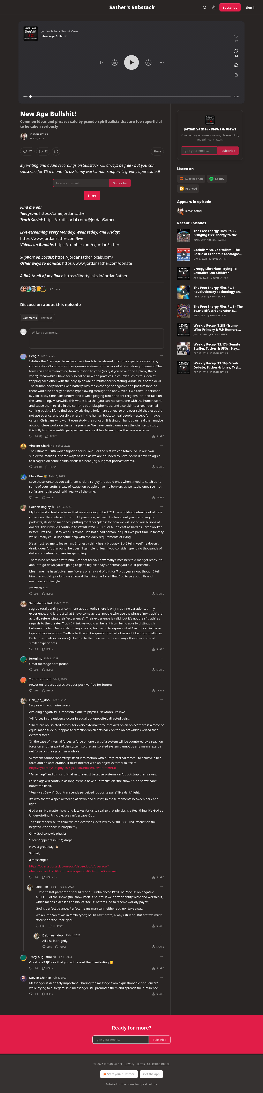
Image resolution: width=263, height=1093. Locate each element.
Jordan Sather (39, 134)
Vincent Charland (41, 445)
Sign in (251, 7)
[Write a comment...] (96, 338)
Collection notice (158, 1064)
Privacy (129, 1064)
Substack (112, 1084)
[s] (183, 235)
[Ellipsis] (161, 355)
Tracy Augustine (41, 957)
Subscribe (230, 7)
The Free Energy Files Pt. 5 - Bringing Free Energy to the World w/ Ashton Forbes (215, 233)
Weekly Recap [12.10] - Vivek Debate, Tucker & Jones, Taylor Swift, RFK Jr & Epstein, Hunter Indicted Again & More (218, 365)
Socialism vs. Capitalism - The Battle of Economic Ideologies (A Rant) (217, 252)
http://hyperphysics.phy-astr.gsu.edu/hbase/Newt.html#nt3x (73, 768)
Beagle (34, 356)
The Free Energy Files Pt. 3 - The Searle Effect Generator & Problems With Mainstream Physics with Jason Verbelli (218, 308)
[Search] (205, 7)
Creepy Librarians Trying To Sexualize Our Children (215, 271)
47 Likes (55, 289)
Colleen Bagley (40, 507)
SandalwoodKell (41, 603)
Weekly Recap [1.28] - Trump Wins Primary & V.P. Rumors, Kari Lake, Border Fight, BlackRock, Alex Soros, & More (217, 327)
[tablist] (37, 318)
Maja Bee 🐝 (38, 476)
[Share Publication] (214, 7)
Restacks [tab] (46, 318)
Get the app (151, 1074)
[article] (210, 235)
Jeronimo (36, 658)
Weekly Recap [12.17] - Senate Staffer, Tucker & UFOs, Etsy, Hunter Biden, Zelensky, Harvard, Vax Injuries (217, 346)
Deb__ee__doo (39, 700)
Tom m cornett (40, 679)
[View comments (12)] (236, 53)
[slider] (130, 96)
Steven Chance (40, 978)
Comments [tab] (30, 318)
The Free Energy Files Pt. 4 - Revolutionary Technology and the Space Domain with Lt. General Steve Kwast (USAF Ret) (218, 290)
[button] (101, 62)
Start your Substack (118, 1074)
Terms (140, 1064)
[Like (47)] (27, 151)
